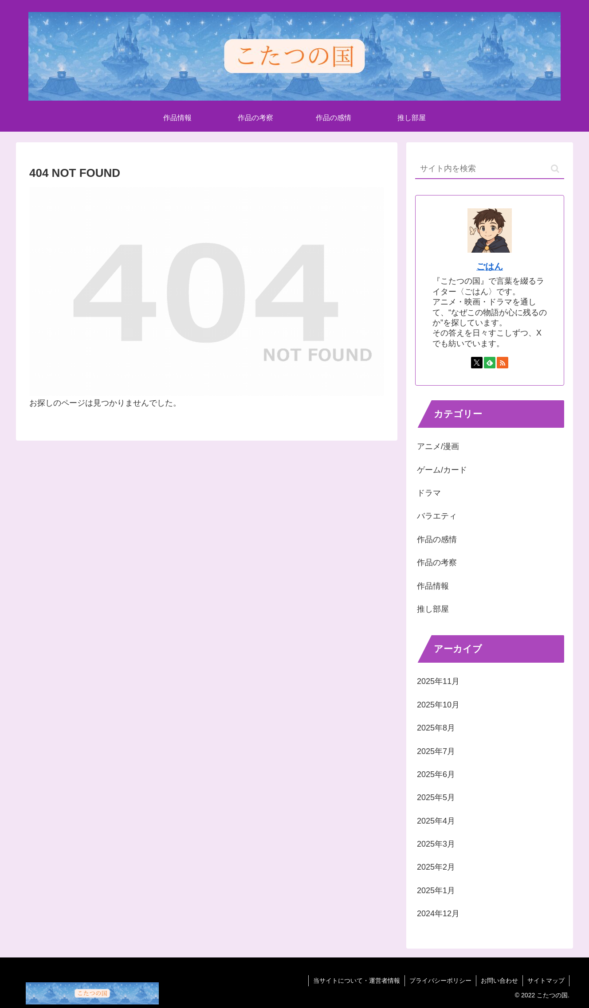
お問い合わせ (499, 980)
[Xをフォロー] (477, 362)
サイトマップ (546, 980)
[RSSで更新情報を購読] (502, 362)
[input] (489, 169)
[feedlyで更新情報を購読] (489, 362)
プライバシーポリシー (440, 980)
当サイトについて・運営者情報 (356, 980)
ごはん (489, 266)
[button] (555, 169)
